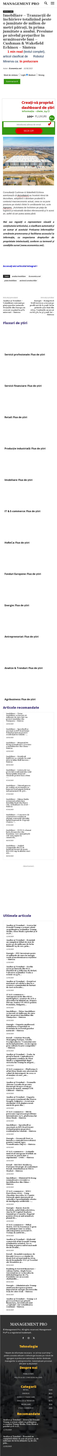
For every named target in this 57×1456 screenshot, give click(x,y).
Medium (32, 75)
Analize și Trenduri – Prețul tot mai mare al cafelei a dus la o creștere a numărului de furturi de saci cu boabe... (21, 984)
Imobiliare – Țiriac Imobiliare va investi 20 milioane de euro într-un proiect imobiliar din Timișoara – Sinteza (17, 717)
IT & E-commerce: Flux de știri (22, 511)
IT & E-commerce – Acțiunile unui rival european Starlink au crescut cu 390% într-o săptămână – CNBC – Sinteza (21, 1155)
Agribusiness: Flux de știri (20, 699)
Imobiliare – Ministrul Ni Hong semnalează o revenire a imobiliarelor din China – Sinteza (18, 745)
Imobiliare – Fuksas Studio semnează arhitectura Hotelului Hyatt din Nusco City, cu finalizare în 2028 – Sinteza (17, 803)
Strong (41, 75)
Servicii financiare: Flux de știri (23, 385)
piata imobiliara (10, 280)
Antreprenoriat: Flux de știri (22, 636)
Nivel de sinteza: (11, 75)
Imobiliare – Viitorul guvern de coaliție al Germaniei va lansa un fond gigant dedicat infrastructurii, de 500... (18, 788)
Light (23, 75)
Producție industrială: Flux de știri (25, 448)
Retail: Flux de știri (16, 417)
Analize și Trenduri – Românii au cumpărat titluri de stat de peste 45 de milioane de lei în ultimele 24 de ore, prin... (20, 943)
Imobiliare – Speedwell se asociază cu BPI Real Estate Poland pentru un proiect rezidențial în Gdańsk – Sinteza (21, 1128)
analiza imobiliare (19, 276)
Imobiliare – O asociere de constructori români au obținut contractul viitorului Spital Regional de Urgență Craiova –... (17, 818)
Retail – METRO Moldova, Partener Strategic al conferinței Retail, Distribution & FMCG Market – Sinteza (21, 1168)
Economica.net (15, 68)
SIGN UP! (29, 131)
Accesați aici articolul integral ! (20, 266)
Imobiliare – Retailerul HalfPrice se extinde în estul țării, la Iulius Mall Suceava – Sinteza (18, 759)
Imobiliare (8, 11)
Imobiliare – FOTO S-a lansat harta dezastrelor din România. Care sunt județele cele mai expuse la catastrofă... (18, 834)
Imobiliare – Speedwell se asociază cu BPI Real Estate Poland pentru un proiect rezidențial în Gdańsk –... (17, 732)
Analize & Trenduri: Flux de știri (24, 668)
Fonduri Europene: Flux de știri (23, 574)
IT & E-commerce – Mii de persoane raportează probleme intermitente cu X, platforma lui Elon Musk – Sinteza (21, 1115)
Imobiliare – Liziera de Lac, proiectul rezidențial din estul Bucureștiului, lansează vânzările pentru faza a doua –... (18, 774)
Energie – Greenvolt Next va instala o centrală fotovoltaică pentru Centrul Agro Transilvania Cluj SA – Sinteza (21, 1141)
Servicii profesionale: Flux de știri (25, 354)
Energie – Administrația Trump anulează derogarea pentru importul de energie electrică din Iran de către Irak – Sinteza (21, 1288)
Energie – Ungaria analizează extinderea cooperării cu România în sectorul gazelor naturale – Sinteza (20, 1027)
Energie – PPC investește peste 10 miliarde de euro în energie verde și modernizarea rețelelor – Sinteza (21, 956)
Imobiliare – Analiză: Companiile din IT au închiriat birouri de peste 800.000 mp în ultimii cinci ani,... (18, 849)
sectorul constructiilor (28, 280)
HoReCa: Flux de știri (17, 542)
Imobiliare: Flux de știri (19, 480)
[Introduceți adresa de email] (28, 124)
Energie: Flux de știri (17, 605)
